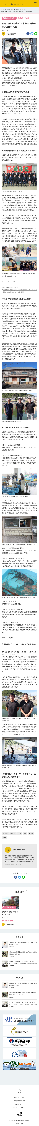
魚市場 (31, 834)
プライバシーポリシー (19, 1107)
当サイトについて (19, 1097)
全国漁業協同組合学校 (9, 80)
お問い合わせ (19, 1104)
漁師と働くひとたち (23, 18)
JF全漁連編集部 (11, 34)
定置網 (4, 837)
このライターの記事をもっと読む (13, 864)
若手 (19, 834)
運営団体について (19, 1100)
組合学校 (5, 834)
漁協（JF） (13, 834)
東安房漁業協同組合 (24, 68)
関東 (25, 834)
